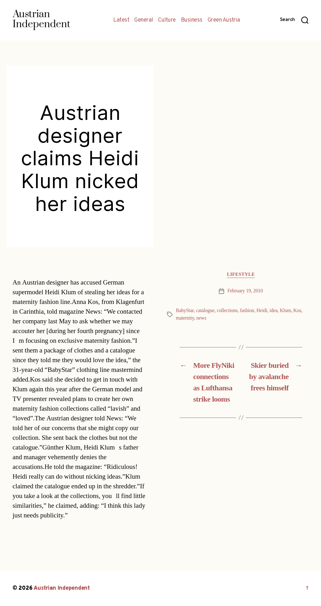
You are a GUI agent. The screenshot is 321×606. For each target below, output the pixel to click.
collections (227, 310)
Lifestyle (241, 274)
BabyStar (185, 310)
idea (274, 310)
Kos (297, 310)
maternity (185, 318)
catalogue (205, 310)
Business (192, 20)
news (201, 318)
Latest (121, 20)
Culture (167, 20)
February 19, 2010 (245, 291)
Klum (285, 310)
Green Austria (224, 20)
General (143, 20)
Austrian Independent (62, 588)
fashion (247, 310)
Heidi (261, 310)
